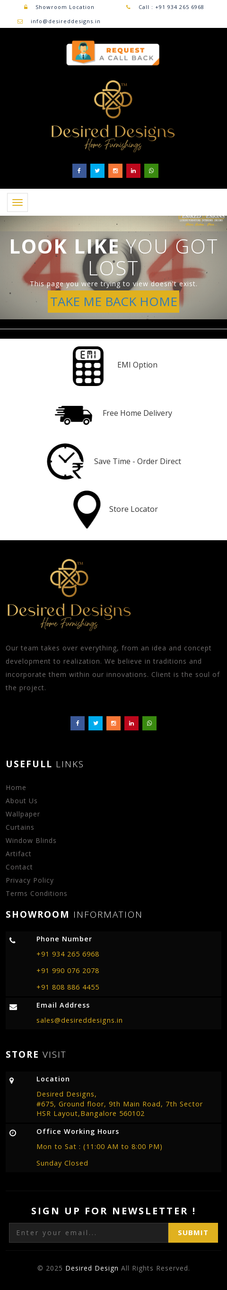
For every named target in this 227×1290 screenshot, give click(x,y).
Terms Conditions (37, 893)
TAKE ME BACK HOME (113, 301)
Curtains (20, 827)
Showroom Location (59, 6)
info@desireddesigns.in (66, 21)
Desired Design (93, 1268)
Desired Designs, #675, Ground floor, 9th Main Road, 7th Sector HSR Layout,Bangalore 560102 (119, 1103)
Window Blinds (31, 840)
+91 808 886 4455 (67, 987)
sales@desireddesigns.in (79, 1020)
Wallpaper (23, 813)
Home (16, 787)
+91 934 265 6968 (67, 953)
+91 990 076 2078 (67, 970)
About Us (22, 800)
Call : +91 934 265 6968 (170, 6)
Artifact (19, 853)
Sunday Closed (62, 1162)
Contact (19, 866)
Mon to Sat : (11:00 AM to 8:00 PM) (99, 1146)
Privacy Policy (30, 880)
